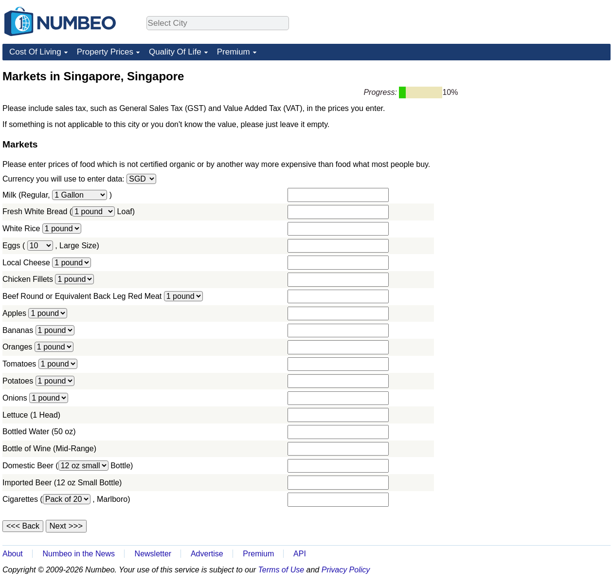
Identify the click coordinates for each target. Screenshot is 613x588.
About (12, 554)
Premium (233, 51)
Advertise (207, 554)
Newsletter (153, 554)
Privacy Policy (346, 570)
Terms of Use (281, 570)
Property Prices (105, 51)
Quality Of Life (175, 51)
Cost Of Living (35, 51)
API (299, 554)
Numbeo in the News (78, 554)
